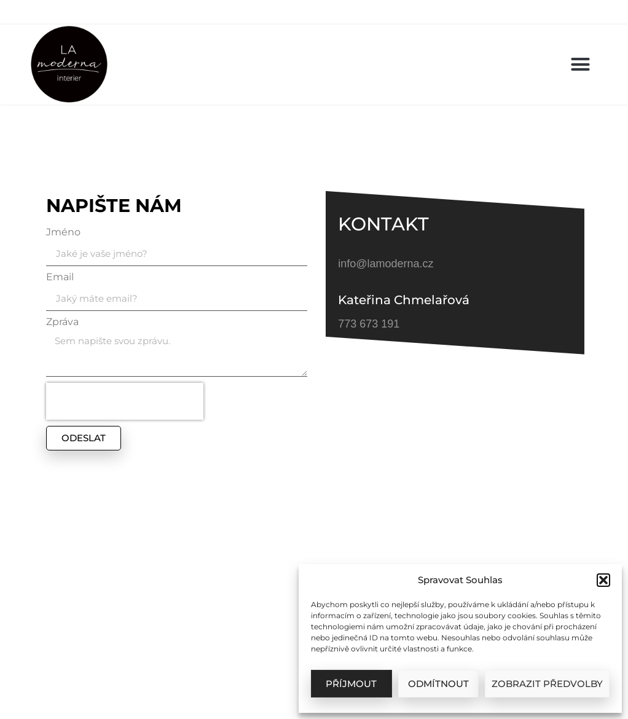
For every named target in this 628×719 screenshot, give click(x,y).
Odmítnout (438, 684)
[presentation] (124, 401)
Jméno (63, 232)
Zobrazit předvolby (547, 684)
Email (60, 277)
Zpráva (62, 322)
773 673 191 (368, 324)
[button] (603, 580)
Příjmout (351, 684)
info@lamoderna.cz (385, 263)
